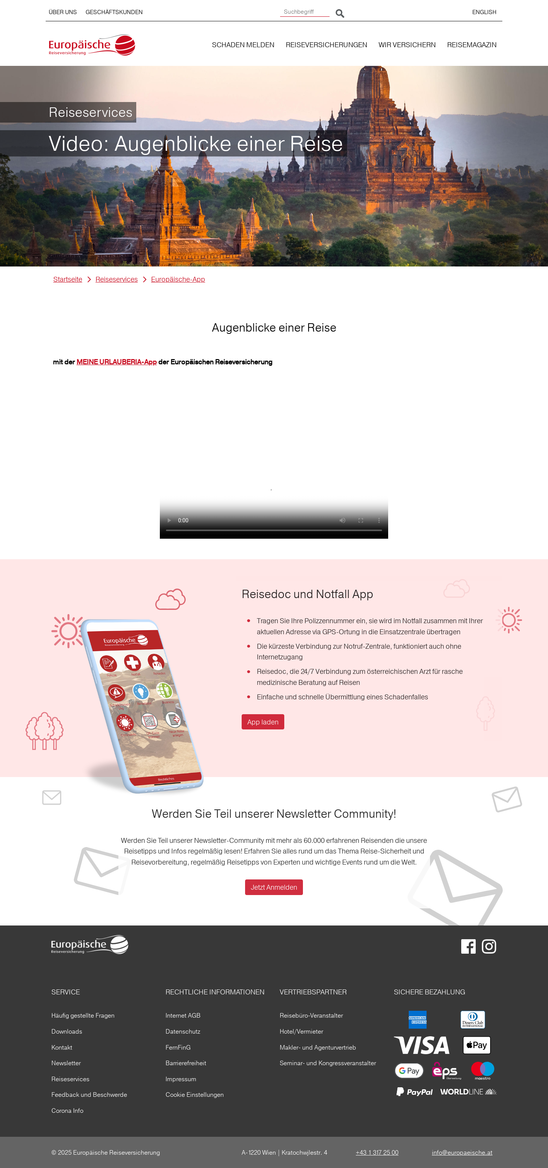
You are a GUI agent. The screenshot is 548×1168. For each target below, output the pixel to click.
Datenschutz (183, 1031)
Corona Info (67, 1110)
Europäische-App (178, 279)
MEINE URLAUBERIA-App (116, 362)
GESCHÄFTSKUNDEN (114, 12)
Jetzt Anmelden (274, 887)
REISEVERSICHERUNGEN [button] (326, 44)
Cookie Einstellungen (195, 1094)
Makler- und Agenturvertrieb (318, 1047)
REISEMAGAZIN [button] (472, 44)
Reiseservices (117, 279)
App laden (263, 722)
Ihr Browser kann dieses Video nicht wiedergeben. (274, 481)
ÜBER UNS (63, 12)
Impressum (181, 1079)
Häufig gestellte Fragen (83, 1015)
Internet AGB (183, 1015)
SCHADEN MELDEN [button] (243, 44)
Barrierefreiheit (186, 1063)
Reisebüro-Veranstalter (311, 1015)
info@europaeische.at (462, 1152)
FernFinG (178, 1047)
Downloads (66, 1031)
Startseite (67, 279)
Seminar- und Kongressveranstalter (328, 1063)
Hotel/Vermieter (301, 1031)
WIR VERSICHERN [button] (407, 44)
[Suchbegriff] (305, 12)
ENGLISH (484, 12)
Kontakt (61, 1047)
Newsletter (66, 1063)
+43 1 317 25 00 (377, 1152)
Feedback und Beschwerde (89, 1094)
